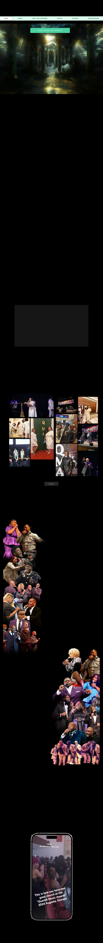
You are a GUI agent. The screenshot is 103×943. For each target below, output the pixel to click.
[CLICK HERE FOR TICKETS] (50, 30)
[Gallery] (51, 484)
